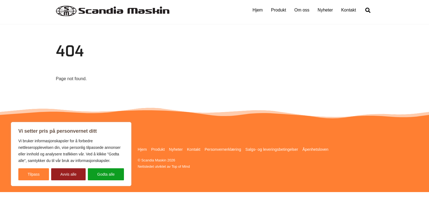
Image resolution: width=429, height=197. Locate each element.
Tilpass (34, 174)
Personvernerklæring (223, 149)
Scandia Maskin (153, 160)
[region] (71, 154)
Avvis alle (68, 174)
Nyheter (325, 10)
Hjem (258, 10)
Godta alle (106, 174)
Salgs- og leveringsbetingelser (271, 149)
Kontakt (348, 10)
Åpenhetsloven (315, 149)
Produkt (278, 10)
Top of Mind (181, 166)
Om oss (301, 10)
